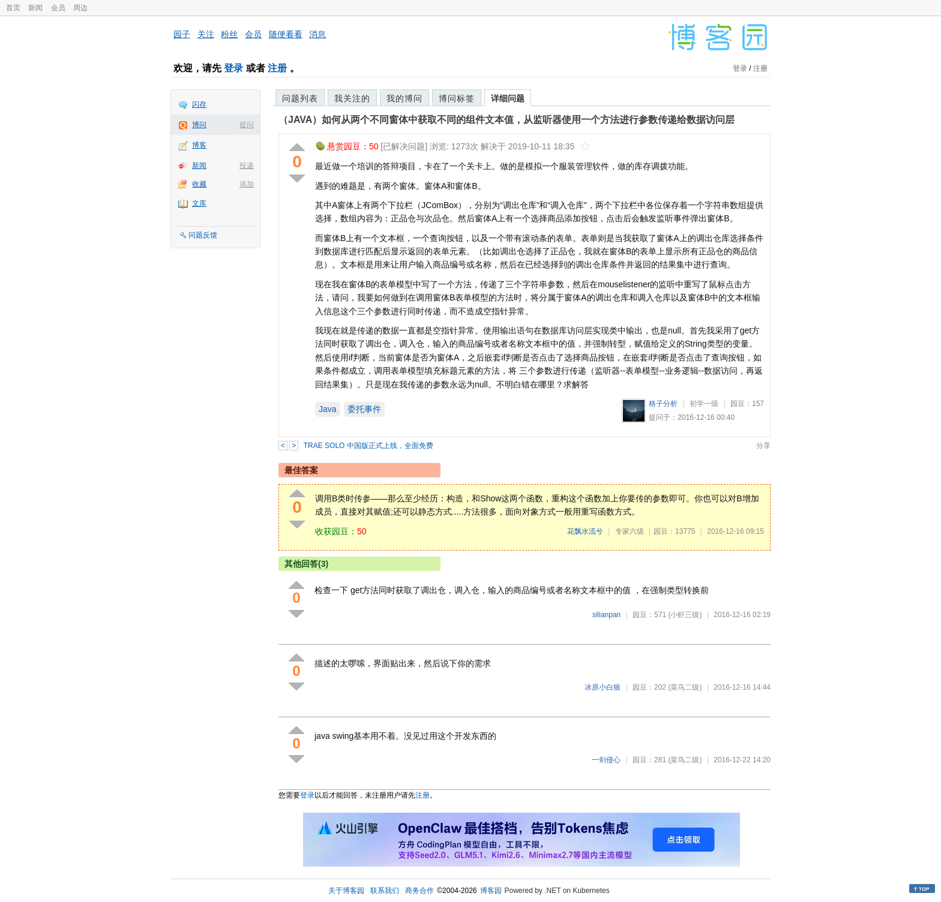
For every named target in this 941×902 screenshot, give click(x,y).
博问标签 (457, 98)
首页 (13, 8)
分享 (763, 445)
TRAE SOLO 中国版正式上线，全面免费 (368, 445)
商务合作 (419, 890)
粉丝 (229, 34)
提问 (246, 125)
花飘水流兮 (585, 531)
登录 (233, 68)
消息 (317, 34)
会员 (58, 8)
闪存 (199, 104)
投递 (246, 165)
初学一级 (704, 403)
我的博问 (404, 98)
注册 (277, 68)
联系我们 (384, 890)
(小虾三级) (685, 615)
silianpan (606, 615)
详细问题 (508, 98)
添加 (246, 184)
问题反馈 (202, 235)
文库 (199, 203)
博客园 (491, 890)
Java (328, 409)
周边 (80, 8)
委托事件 (364, 409)
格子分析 (663, 403)
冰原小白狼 (603, 687)
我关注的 (352, 98)
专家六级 (629, 531)
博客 (199, 145)
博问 (199, 125)
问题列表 (300, 98)
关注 (205, 34)
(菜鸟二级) (685, 687)
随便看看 (285, 34)
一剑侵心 (606, 760)
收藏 (199, 184)
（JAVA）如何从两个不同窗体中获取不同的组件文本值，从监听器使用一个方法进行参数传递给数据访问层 (506, 120)
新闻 (35, 8)
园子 (181, 34)
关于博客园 (346, 890)
